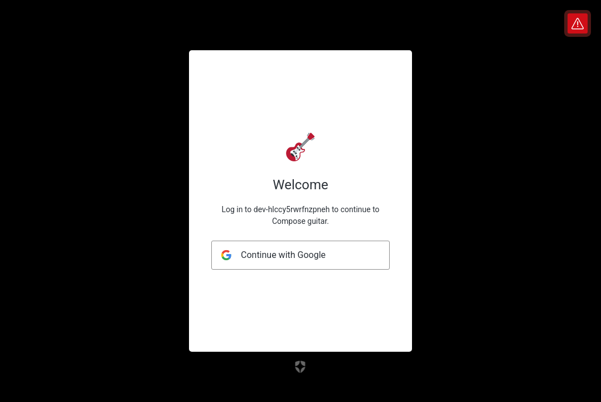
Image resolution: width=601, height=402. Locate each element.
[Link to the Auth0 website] (300, 367)
